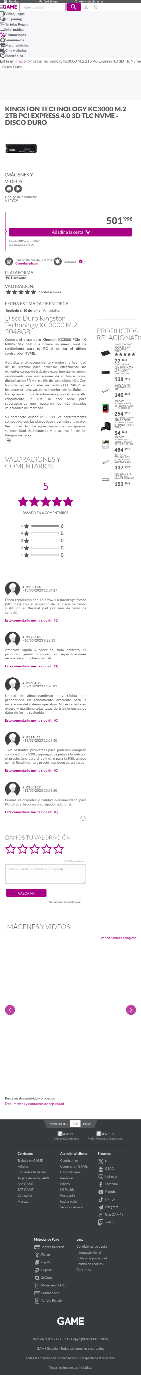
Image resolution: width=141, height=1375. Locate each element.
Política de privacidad (91, 1258)
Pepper (43, 1270)
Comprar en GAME (74, 1166)
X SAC (106, 1169)
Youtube (107, 1192)
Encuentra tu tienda (32, 1172)
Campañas (25, 1195)
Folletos (23, 1166)
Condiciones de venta (91, 1246)
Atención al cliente (88, 1)
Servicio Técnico (71, 1207)
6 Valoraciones (49, 292)
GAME (10, 7)
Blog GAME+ (111, 1215)
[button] (73, 7)
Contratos (83, 1270)
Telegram (108, 1207)
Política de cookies (89, 1264)
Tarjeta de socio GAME (34, 1178)
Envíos (65, 1184)
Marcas (23, 1201)
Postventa (67, 1195)
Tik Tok (107, 1200)
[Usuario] (86, 7)
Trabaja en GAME (30, 1161)
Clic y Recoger (70, 1172)
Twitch (106, 1222)
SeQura (43, 1278)
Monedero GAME (50, 1285)
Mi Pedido (67, 1190)
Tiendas (10, 1)
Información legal (88, 1252)
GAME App (48, 1)
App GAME (26, 1184)
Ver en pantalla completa (118, 938)
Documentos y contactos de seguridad (34, 1104)
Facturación (68, 1201)
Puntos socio (46, 1293)
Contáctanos (69, 1161)
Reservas (67, 1178)
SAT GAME (26, 1190)
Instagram (109, 1177)
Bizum (42, 1255)
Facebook (108, 1184)
